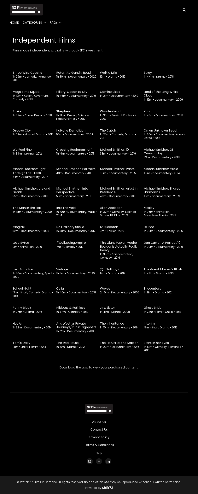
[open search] (184, 9)
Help (99, 452)
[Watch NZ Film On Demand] (99, 409)
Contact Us (99, 429)
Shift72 (107, 487)
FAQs (54, 22)
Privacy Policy (99, 437)
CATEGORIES (32, 22)
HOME (14, 22)
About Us (99, 422)
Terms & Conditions (99, 445)
